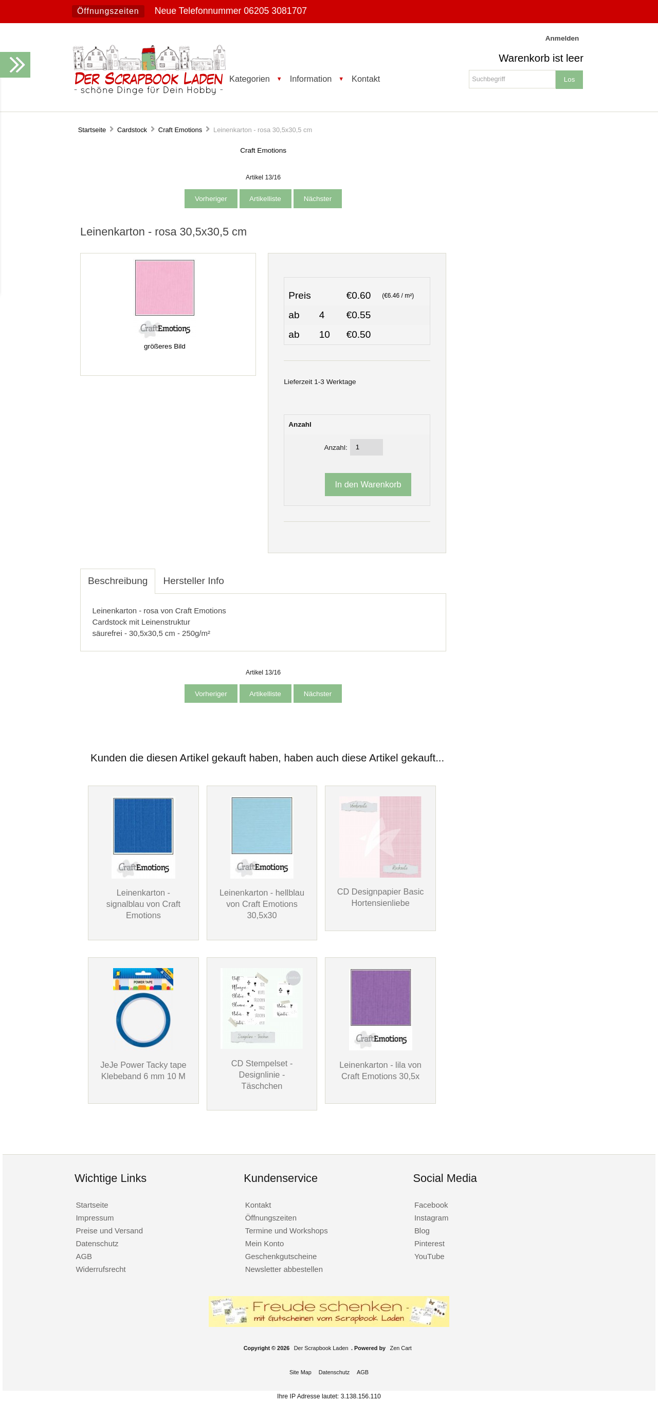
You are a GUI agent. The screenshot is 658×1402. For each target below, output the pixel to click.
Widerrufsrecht (100, 1269)
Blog (422, 1230)
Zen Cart (401, 1348)
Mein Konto (264, 1243)
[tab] (239, 575)
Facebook (431, 1204)
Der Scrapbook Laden (321, 1348)
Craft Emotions (180, 130)
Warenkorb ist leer (541, 58)
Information (311, 78)
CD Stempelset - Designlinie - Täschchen (262, 1074)
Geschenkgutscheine (281, 1256)
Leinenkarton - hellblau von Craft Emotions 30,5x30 (262, 904)
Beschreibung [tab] (118, 580)
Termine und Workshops (286, 1230)
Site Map (300, 1372)
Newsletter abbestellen (284, 1269)
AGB (84, 1256)
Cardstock (132, 130)
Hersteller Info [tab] (193, 580)
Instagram (431, 1217)
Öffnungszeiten (108, 11)
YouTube (429, 1256)
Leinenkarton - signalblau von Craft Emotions (143, 904)
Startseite (92, 130)
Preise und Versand (109, 1230)
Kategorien (249, 78)
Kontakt (366, 78)
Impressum (95, 1217)
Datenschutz (97, 1243)
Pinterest (429, 1243)
